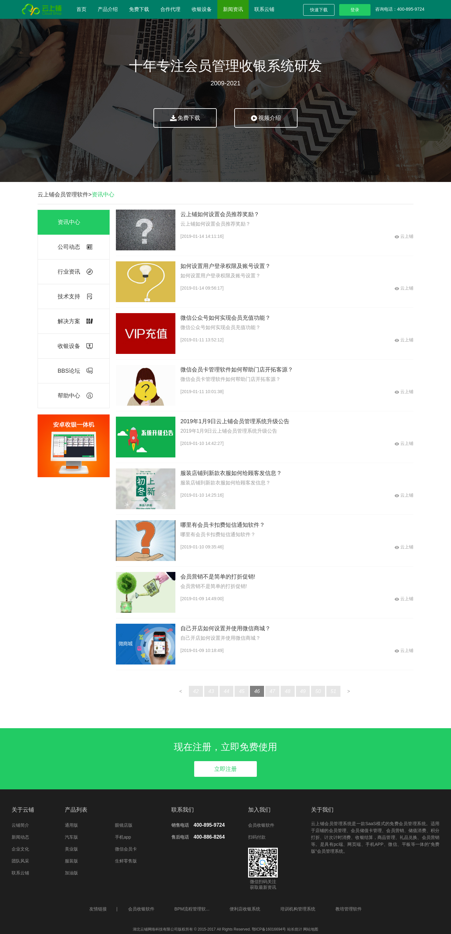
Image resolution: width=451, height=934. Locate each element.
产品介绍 (108, 9)
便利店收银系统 (245, 908)
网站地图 (310, 929)
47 (272, 691)
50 (318, 691)
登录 (354, 9)
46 (257, 691)
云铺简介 (20, 825)
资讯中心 (103, 194)
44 (226, 691)
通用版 (71, 825)
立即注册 (225, 769)
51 (333, 691)
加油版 (71, 872)
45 (242, 691)
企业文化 (20, 848)
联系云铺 (264, 9)
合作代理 (170, 9)
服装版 (71, 860)
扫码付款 (257, 837)
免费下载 (139, 9)
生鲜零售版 (126, 860)
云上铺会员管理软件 (63, 194)
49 (303, 691)
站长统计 (294, 929)
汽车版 (71, 837)
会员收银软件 (261, 825)
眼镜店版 (123, 825)
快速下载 (319, 9)
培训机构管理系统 (297, 908)
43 (211, 691)
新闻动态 (20, 837)
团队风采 (20, 860)
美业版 (71, 848)
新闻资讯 (233, 9)
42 (196, 691)
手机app (123, 837)
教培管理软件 (348, 908)
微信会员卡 (126, 848)
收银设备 (202, 9)
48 (287, 691)
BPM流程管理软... (192, 908)
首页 (81, 9)
